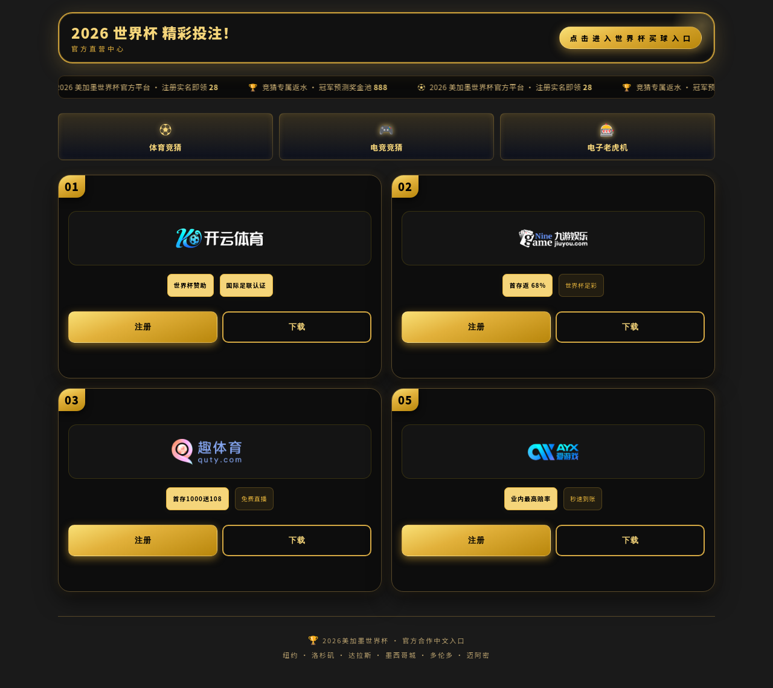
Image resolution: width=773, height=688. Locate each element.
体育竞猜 (165, 136)
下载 (297, 326)
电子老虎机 (607, 136)
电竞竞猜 (386, 136)
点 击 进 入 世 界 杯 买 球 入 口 (630, 38)
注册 (143, 326)
